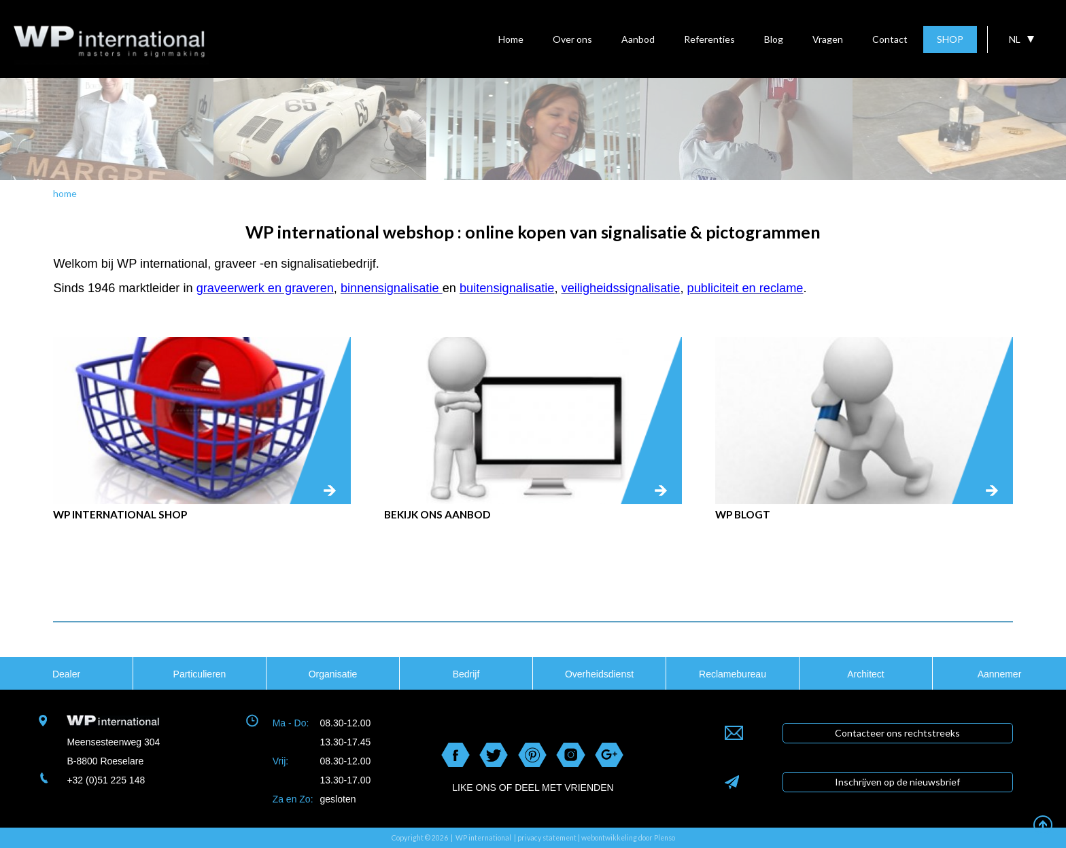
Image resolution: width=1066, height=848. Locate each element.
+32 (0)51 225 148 (106, 780)
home (65, 193)
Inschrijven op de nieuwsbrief (897, 782)
